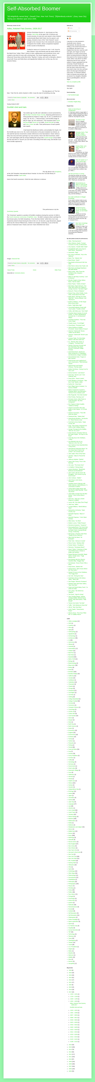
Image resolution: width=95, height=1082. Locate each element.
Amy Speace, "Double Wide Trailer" (78, 246)
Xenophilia (71, 963)
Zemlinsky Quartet (12, 211)
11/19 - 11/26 (74, 996)
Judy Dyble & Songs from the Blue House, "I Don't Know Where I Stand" (77, 495)
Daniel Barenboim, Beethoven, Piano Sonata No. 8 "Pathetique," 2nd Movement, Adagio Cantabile (77, 353)
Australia (70, 646)
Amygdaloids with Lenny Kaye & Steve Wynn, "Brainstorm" (77, 249)
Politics (70, 892)
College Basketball (73, 699)
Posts (70, 28)
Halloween (71, 774)
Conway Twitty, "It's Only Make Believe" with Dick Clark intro (76, 338)
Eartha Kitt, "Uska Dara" (75, 384)
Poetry (70, 890)
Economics (71, 730)
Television (71, 936)
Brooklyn (70, 671)
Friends (70, 753)
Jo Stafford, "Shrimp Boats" (75, 467)
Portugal (70, 896)
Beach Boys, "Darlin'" (74, 260)
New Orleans (72, 848)
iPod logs (71, 791)
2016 (70, 1044)
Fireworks (71, 743)
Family (70, 738)
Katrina (70, 799)
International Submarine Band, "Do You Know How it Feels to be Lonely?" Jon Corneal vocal (77, 450)
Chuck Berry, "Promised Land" (76, 325)
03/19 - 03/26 (74, 1029)
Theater (70, 942)
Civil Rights (71, 692)
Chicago (70, 688)
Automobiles (71, 648)
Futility (70, 759)
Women (70, 961)
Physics (70, 886)
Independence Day (73, 789)
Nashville (70, 839)
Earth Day (71, 724)
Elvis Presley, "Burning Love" (76, 397)
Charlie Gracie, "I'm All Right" (76, 323)
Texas (70, 938)
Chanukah (71, 684)
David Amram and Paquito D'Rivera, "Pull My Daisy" (75, 366)
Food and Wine (72, 749)
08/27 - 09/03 (74, 1015)
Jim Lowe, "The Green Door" (76, 465)
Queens (70, 902)
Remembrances (72, 907)
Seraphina (58, 171)
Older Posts (58, 270)
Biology (70, 661)
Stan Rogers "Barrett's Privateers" (77, 581)
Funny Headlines (73, 755)
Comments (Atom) (20, 273)
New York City (72, 856)
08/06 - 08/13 (74, 1017)
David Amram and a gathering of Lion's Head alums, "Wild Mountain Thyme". (77, 362)
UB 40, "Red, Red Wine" (75, 607)
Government (71, 766)
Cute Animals (72, 715)
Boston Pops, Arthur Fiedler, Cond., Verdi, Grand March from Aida (78, 293)
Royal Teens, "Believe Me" (75, 566)
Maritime (70, 818)
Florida (70, 747)
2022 (70, 980)
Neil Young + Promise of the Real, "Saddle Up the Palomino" (77, 534)
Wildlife (70, 957)
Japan (70, 795)
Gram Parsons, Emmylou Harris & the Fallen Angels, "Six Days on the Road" (78, 434)
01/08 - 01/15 (74, 1041)
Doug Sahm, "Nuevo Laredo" (76, 378)
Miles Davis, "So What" (74, 521)
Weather (70, 953)
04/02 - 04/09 (74, 1027)
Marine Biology (72, 816)
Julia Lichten (29, 124)
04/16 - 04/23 (74, 1024)
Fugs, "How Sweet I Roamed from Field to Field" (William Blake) (77, 426)
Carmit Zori (35, 122)
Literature (71, 814)
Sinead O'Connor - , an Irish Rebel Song (81, 210)
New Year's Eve (72, 850)
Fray (69, 751)
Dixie (69, 722)
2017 (70, 992)
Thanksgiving (72, 940)
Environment (71, 734)
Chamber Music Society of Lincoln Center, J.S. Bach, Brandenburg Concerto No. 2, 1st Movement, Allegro (77, 315)
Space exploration (73, 921)
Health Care (71, 780)
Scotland (70, 911)
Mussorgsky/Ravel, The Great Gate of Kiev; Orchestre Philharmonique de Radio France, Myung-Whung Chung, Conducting (78, 529)
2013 (70, 1052)
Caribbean (71, 680)
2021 (70, 982)
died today (35, 34)
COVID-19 (71, 711)
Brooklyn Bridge (72, 673)
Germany (71, 764)
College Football (72, 701)
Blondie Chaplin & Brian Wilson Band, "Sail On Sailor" (77, 281)
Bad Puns (71, 652)
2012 (70, 1054)
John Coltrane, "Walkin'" (75, 478)
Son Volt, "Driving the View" (75, 576)
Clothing (70, 696)
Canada (70, 678)
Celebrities (71, 682)
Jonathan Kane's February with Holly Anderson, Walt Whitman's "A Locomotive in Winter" (77, 485)
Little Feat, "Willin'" (73, 504)
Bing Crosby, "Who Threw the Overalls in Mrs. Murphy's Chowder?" (76, 273)
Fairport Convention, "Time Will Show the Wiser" (76, 413)
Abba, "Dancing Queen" (74, 241)
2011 (70, 1056)
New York (71, 854)
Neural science (72, 841)
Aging (70, 629)
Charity (70, 686)
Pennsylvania (72, 877)
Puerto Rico (71, 900)
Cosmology (71, 709)
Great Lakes (71, 768)
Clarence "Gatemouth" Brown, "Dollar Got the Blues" (76, 331)
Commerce (71, 705)
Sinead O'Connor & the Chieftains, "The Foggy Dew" (77, 573)
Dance (70, 717)
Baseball (70, 657)
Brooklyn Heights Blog (74, 101)
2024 (70, 975)
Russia (70, 909)
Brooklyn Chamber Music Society (35, 115)
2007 (70, 1066)
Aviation (70, 650)
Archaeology (71, 636)
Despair (70, 720)
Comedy (70, 703)
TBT (69, 932)
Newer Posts (10, 270)
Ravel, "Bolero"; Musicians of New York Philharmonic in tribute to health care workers (77, 551)
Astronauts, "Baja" (73, 252)
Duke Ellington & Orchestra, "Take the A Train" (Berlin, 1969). (77, 381)
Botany (70, 667)
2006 (70, 1068)
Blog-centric (71, 665)
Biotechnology (72, 663)
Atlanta (70, 644)
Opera (70, 869)
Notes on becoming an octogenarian (74, 109)
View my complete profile (73, 82)
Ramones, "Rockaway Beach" (76, 547)
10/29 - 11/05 (74, 999)
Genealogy (71, 762)
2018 (70, 989)
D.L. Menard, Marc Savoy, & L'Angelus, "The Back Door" (76, 342)
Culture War (71, 713)
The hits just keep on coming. (76, 173)
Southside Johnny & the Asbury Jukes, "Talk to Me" (77, 578)
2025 (70, 972)
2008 (70, 1064)
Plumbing (71, 888)
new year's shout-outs (74, 852)
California (71, 675)
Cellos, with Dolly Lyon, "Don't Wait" (78, 311)
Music (13, 100)
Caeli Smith (22, 175)
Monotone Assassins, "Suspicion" (77, 525)
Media (70, 823)
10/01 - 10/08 (74, 1012)
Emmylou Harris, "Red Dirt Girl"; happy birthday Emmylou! (82, 133)
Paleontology (72, 875)
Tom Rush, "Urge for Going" (76, 594)
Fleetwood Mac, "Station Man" (76, 416)
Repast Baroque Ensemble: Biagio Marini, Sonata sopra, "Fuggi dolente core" (77, 556)
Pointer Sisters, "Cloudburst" (76, 545)
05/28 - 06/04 (74, 1020)
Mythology (71, 837)
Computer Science (73, 707)
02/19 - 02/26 (74, 1034)
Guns (69, 772)
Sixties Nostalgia (73, 919)
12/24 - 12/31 (74, 994)
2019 (70, 987)
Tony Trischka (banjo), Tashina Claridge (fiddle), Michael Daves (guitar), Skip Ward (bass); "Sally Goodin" (77, 599)
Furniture (70, 757)
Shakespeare (72, 917)
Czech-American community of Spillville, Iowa (23, 217)
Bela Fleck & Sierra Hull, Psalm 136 (78, 266)
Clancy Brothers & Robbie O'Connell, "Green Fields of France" (78, 328)
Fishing (70, 745)
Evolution (71, 736)
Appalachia (71, 633)
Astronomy (71, 642)
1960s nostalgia (72, 621)
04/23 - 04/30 (74, 1022)
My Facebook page (73, 95)
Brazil (70, 669)
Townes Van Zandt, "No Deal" (76, 603)
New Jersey (71, 846)
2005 (70, 1071)
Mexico (70, 829)
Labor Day (71, 801)
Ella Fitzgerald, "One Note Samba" (77, 395)
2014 (70, 1049)
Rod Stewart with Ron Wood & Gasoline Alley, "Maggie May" (76, 560)
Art (69, 640)
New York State (72, 858)
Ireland (70, 793)
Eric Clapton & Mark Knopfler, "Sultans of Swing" (76, 404)
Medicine (70, 825)
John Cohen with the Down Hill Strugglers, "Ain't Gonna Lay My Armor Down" (77, 474)
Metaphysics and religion (75, 827)
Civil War (70, 694)
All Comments (72, 31)
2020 (69, 623)
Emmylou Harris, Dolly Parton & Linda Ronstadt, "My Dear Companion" (77, 400)
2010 (70, 1059)
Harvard (70, 776)
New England (72, 844)
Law (69, 806)
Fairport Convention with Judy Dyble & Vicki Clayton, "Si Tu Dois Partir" (77, 409)
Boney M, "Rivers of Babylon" (76, 291)
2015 (70, 1047)
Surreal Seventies (73, 930)
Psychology (71, 898)
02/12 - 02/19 (74, 1037)
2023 (70, 977)
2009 (70, 1061)
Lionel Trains (71, 812)
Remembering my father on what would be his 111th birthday (81, 184)
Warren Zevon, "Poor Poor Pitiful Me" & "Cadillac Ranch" (77, 613)
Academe (71, 625)
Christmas (71, 690)
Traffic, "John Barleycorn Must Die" (77, 605)
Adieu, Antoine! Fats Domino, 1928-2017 (24, 28)
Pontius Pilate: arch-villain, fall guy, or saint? (81, 147)
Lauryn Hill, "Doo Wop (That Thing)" (78, 502)
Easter (70, 728)
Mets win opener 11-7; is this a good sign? (82, 160)
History (70, 783)
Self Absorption (72, 913)
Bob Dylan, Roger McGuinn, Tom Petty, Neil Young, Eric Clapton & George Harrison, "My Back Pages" (78, 287)
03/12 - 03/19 (74, 1032)
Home (34, 270)
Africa (70, 627)
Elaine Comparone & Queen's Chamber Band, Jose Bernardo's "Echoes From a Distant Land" (77, 391)
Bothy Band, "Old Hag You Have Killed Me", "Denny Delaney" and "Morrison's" (77, 298)
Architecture (71, 638)
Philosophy (71, 881)
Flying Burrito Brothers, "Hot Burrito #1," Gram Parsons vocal (78, 419)
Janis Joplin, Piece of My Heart (76, 453)
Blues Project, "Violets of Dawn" (77, 284)
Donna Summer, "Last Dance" (76, 372)
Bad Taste (71, 654)
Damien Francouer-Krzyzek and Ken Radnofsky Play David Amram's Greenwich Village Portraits (77, 347)
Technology (71, 934)
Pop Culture (71, 894)
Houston (70, 787)
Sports (70, 923)
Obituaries (71, 865)
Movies (70, 833)
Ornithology (71, 871)
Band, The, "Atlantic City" (75, 258)
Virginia (70, 949)
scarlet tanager (48, 137)
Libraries (70, 808)
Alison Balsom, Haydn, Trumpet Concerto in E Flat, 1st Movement (77, 243)
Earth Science (72, 726)
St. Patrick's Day (72, 925)
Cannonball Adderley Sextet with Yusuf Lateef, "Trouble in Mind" (77, 308)
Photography (71, 883)
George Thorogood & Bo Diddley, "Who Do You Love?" (77, 429)
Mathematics (71, 820)
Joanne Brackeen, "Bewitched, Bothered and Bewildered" (76, 470)
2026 (70, 970)
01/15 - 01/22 (74, 1039)
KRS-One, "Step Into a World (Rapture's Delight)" (76, 499)
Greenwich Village (73, 770)
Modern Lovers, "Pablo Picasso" (77, 523)
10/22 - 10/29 (74, 1001)
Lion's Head (71, 810)
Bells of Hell (71, 659)
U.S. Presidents (72, 946)
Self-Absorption (72, 915)
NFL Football (71, 860)
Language (71, 804)
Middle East (71, 831)
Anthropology (72, 631)
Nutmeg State (72, 862)
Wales (70, 951)
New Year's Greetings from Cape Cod (81, 223)
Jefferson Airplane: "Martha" (76, 459)
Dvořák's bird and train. (17, 107)
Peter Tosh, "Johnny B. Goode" (76, 541)
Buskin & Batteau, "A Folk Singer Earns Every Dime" (77, 302)
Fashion (70, 741)
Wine (69, 959)
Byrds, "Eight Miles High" (75, 305)
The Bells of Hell (80, 120)
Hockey (70, 785)
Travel (70, 944)
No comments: (31, 97)
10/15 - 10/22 (74, 1010)
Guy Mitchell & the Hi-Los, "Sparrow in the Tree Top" (75, 442)
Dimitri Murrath (49, 122)
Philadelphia (71, 879)
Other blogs (71, 873)
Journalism (71, 797)
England (70, 732)
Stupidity (70, 928)
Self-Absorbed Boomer (33, 8)
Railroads (71, 904)
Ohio (69, 867)
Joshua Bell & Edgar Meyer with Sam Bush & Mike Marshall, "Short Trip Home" (77, 490)
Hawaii (70, 778)
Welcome (71, 955)
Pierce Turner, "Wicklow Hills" (76, 543)
